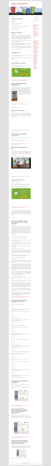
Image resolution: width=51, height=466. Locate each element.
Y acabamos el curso (15, 52)
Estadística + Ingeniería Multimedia (19, 3)
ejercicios (19, 80)
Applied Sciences (29, 47)
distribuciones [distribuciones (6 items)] (35, 44)
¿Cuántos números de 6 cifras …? (18, 179)
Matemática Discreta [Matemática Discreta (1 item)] (36, 50)
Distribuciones (14, 377)
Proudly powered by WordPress (25, 463)
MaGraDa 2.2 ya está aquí (16, 32)
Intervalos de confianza (35, 28)
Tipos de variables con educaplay (18, 63)
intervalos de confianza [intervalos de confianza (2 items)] (36, 49)
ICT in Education (13, 47)
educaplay (17, 80)
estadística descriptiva (22, 80)
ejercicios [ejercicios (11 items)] (35, 46)
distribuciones (19, 377)
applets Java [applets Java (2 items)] (34, 42)
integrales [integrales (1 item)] (36, 48)
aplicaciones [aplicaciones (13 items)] (36, 41)
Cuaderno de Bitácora (15, 29)
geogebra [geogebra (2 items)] (34, 48)
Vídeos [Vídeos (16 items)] (35, 68)
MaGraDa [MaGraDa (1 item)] (34, 50)
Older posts (12, 16)
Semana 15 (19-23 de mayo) (17, 18)
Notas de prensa (19, 296)
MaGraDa (17, 49)
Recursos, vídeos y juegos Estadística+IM (24, 143)
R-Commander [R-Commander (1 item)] (36, 61)
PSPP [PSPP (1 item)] (33, 61)
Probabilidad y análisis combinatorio (16, 143)
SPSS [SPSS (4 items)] (34, 64)
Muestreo (34, 30)
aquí (24, 156)
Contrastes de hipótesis (15, 296)
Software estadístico (35, 36)
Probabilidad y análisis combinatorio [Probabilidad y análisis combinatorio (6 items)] (35, 56)
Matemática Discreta (20, 49)
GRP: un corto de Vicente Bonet (18, 110)
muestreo (25, 80)
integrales (24, 377)
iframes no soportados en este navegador (21, 165)
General (14, 49)
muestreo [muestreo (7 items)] (35, 53)
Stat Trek (12, 210)
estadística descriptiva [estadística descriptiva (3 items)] (36, 47)
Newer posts (29, 16)
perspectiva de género (18, 107)
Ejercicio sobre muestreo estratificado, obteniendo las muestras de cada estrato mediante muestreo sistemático (19, 442)
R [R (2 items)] (34, 61)
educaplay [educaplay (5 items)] (35, 45)
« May (34, 22)
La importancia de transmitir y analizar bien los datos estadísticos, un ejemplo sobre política (19, 222)
